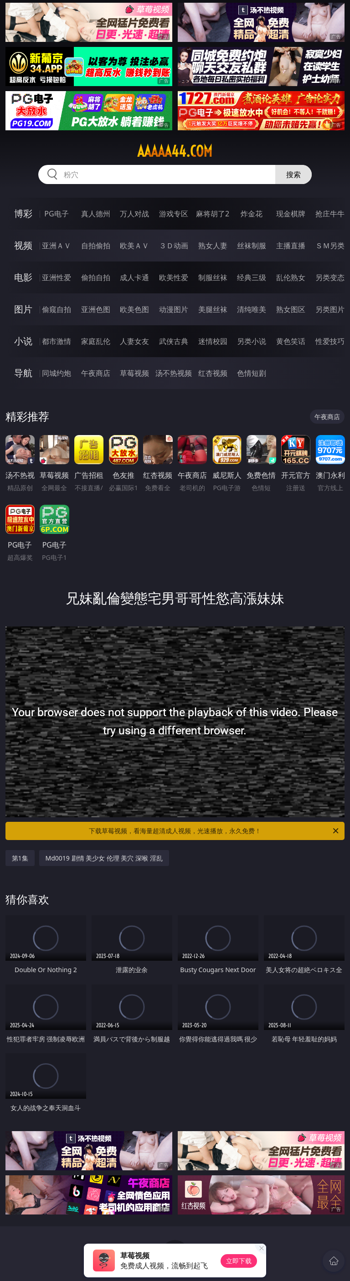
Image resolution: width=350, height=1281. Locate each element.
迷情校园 (212, 341)
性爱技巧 (330, 341)
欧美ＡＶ (134, 246)
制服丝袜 (212, 277)
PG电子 (56, 214)
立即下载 (239, 1260)
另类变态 (330, 277)
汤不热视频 (173, 373)
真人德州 (95, 214)
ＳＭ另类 (330, 246)
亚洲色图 (95, 309)
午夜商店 (95, 373)
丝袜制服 (251, 246)
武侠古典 (173, 341)
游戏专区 (173, 214)
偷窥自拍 (56, 309)
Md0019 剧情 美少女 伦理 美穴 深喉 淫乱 (104, 858)
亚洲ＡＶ (56, 246)
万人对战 (134, 214)
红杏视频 (212, 373)
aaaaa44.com (174, 151)
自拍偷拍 (95, 246)
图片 (23, 309)
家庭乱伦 (95, 341)
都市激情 (56, 341)
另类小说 (251, 341)
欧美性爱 (173, 277)
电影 (23, 277)
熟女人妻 (212, 246)
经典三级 (251, 277)
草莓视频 (134, 373)
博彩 (23, 213)
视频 (23, 245)
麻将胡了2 (212, 214)
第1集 (20, 858)
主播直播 (290, 246)
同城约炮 (56, 373)
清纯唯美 (251, 309)
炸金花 (251, 214)
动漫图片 (173, 309)
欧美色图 (134, 309)
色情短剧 (251, 373)
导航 (23, 373)
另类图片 (330, 309)
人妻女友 (134, 341)
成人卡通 (134, 277)
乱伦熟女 (290, 277)
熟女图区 (290, 309)
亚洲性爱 (56, 277)
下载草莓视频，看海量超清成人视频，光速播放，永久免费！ (214, 830)
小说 (23, 341)
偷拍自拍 (95, 277)
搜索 (293, 174)
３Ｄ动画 (173, 246)
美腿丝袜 (212, 309)
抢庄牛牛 (330, 214)
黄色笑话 (290, 341)
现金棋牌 (290, 214)
